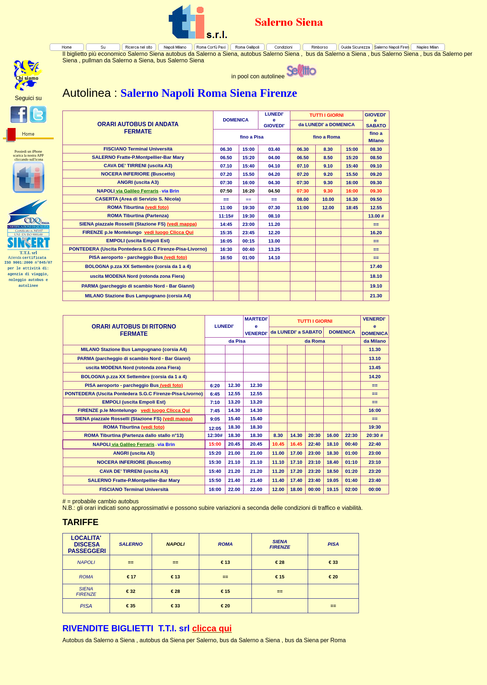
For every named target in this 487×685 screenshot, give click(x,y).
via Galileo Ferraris (137, 191)
